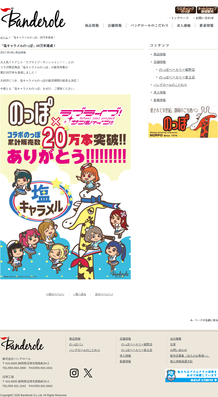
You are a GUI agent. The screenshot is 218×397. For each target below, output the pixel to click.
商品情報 (160, 54)
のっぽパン (76, 344)
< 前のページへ (55, 294)
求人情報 (160, 92)
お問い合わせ (178, 350)
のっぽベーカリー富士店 (177, 77)
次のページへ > (104, 294)
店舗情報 (160, 62)
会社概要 (175, 338)
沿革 (173, 344)
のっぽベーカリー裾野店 (177, 69)
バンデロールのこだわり (170, 85)
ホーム (4, 37)
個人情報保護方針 (181, 361)
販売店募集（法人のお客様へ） (190, 355)
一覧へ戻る (79, 294)
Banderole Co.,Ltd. (32, 395)
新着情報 (160, 100)
